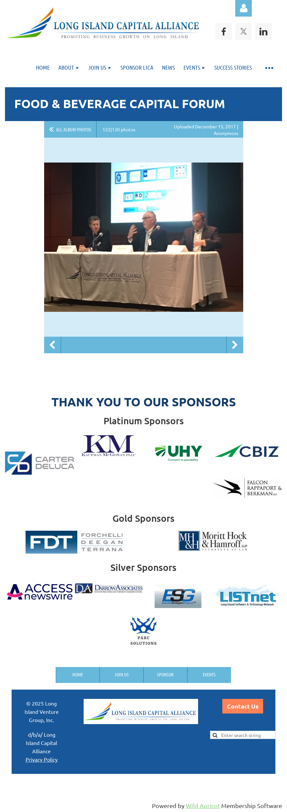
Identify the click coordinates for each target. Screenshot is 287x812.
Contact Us (242, 706)
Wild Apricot (203, 805)
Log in (243, 8)
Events (209, 674)
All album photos (73, 129)
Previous (52, 345)
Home (77, 674)
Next (235, 345)
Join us (121, 674)
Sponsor (165, 674)
